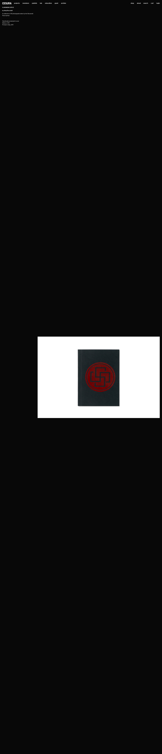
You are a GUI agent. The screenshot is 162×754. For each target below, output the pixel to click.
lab (41, 3)
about (139, 3)
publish (34, 3)
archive (63, 3)
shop (132, 3)
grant (56, 3)
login (158, 3)
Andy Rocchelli (8, 10)
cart (152, 3)
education (48, 3)
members (26, 3)
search (145, 3)
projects (17, 3)
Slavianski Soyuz (8, 7)
